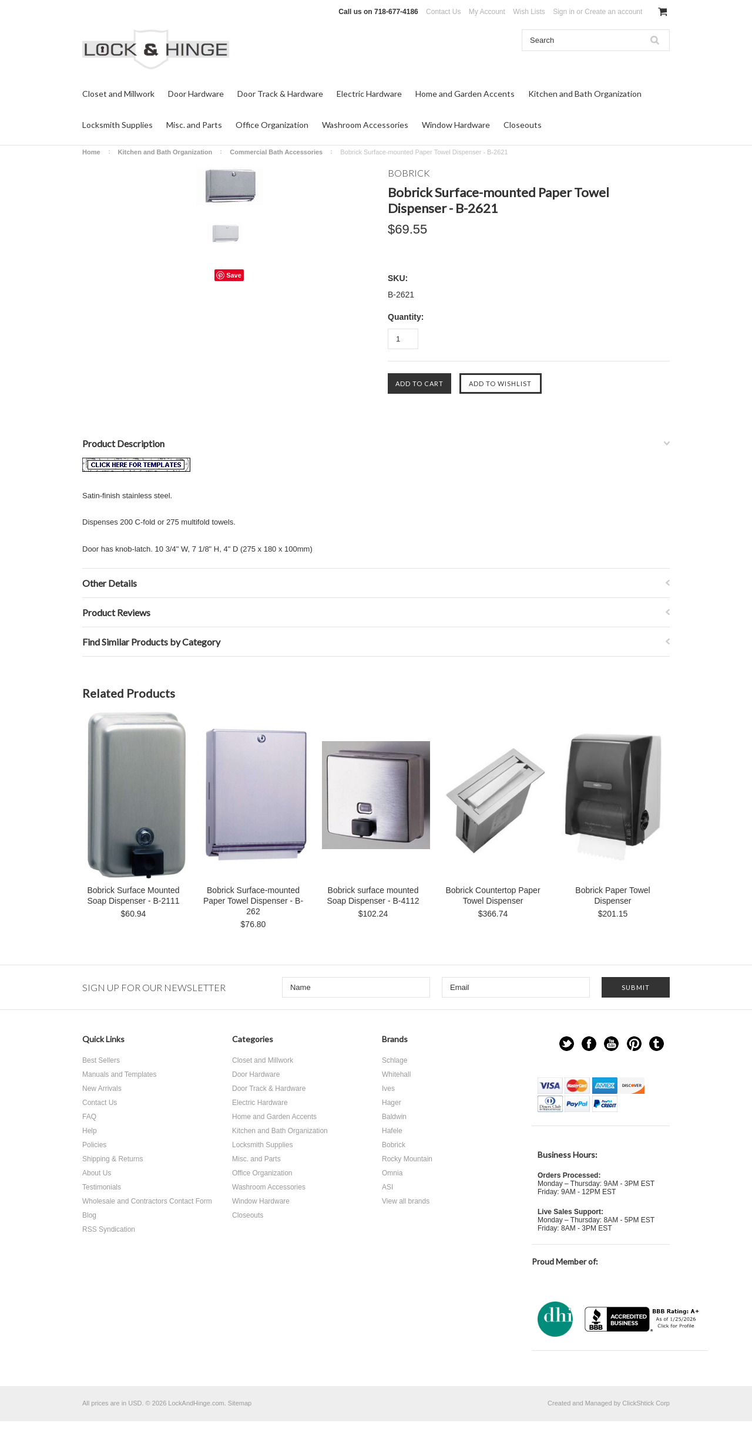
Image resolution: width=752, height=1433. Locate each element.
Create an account (613, 12)
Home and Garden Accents (465, 94)
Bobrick (393, 1145)
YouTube (611, 1043)
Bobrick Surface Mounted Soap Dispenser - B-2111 (133, 895)
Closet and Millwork (118, 94)
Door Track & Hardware (280, 94)
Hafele (392, 1131)
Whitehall (396, 1074)
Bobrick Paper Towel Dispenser (612, 895)
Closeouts (522, 125)
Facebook (589, 1043)
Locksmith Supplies (117, 125)
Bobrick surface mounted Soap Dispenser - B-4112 (373, 895)
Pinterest (634, 1043)
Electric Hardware (369, 94)
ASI (387, 1187)
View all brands (405, 1201)
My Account (487, 12)
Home (91, 152)
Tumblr (656, 1043)
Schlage (394, 1060)
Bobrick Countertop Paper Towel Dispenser (492, 895)
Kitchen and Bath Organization (585, 94)
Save (233, 275)
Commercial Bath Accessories (276, 152)
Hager (391, 1103)
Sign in (564, 12)
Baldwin (394, 1117)
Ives (388, 1088)
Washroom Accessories (365, 125)
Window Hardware (456, 125)
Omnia (392, 1173)
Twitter (566, 1043)
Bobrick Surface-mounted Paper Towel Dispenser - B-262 (253, 901)
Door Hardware (196, 94)
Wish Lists (529, 12)
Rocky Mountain (407, 1159)
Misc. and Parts (194, 125)
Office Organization (272, 125)
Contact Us (443, 12)
